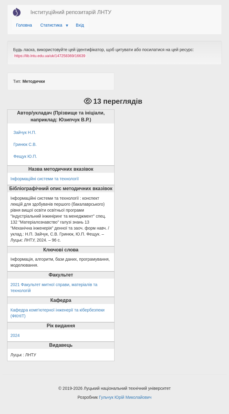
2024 (15, 335)
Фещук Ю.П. (25, 156)
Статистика (52, 26)
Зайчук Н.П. (24, 132)
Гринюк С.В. (25, 144)
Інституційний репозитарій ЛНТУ (70, 12)
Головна (24, 25)
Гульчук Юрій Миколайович (125, 397)
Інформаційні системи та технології (44, 178)
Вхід (80, 25)
